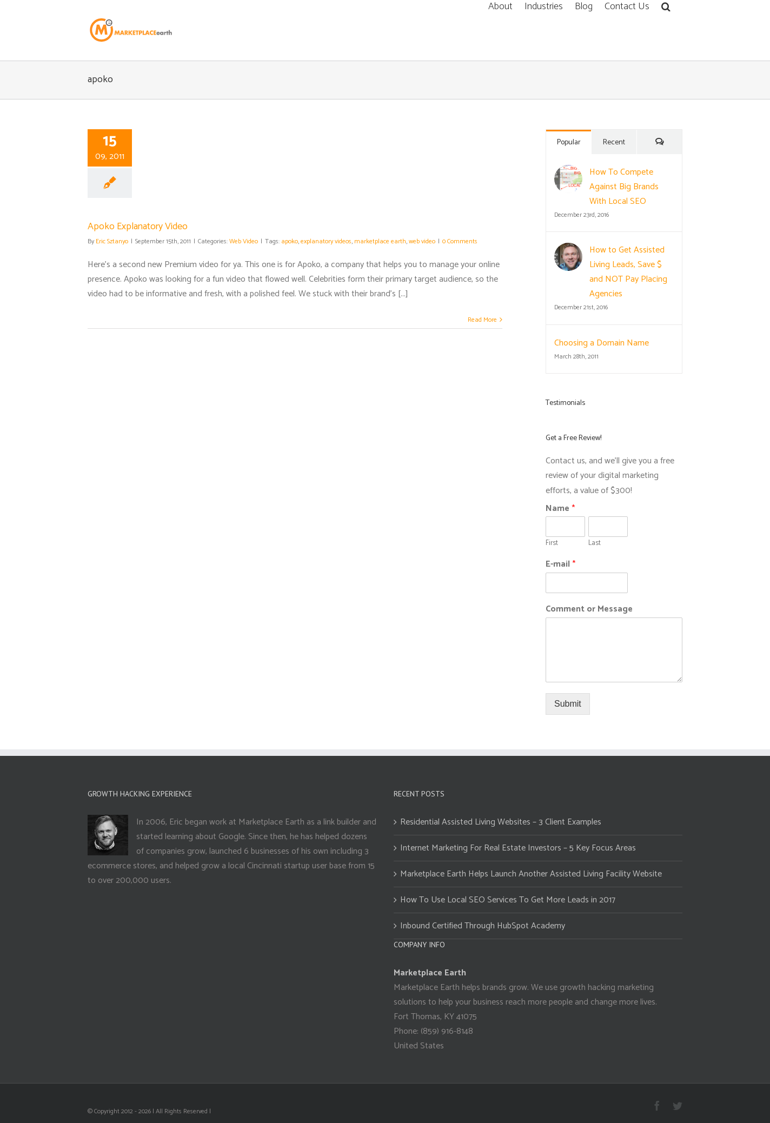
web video (422, 241)
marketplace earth (380, 241)
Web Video (243, 241)
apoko (289, 241)
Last (594, 543)
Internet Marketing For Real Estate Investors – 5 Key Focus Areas (518, 848)
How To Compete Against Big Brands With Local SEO (624, 187)
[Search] (666, 5)
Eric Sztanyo (112, 241)
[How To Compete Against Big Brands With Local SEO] (568, 172)
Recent (614, 142)
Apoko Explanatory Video (138, 226)
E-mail (560, 564)
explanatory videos (326, 241)
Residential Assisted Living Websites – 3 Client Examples (500, 822)
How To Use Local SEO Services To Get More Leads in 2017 (507, 900)
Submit (567, 703)
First (552, 543)
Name (560, 509)
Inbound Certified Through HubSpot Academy (482, 926)
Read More (482, 320)
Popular (569, 142)
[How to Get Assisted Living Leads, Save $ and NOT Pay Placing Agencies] (568, 250)
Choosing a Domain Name (601, 343)
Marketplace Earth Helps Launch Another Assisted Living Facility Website (531, 874)
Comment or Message (589, 609)
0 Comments (459, 241)
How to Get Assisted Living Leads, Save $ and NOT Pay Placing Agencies (628, 272)
